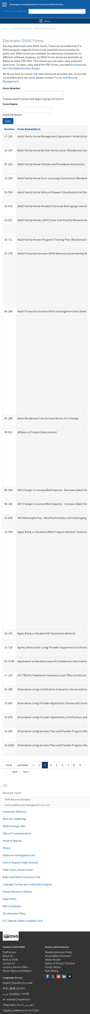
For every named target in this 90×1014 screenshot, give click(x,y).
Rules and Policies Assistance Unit (21, 877)
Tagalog (7, 1010)
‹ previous (22, 765)
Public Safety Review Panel (18, 870)
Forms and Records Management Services (27, 805)
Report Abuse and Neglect (17, 970)
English (7, 983)
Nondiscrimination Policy (58, 952)
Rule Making (51, 970)
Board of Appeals (12, 840)
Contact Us (9, 963)
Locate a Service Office (15, 967)
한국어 (21, 988)
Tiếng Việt (8, 1005)
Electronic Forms (12, 793)
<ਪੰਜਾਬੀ (25, 994)
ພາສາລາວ (18, 1010)
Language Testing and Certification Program (27, 884)
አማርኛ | (19, 1005)
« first (8, 765)
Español (16, 983)
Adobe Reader (53, 959)
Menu (45, 21)
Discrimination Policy (14, 913)
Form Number (11, 88)
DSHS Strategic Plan (14, 826)
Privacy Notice (53, 967)
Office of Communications (17, 833)
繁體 (13, 988)
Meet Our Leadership (14, 819)
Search (83, 11)
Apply (8, 121)
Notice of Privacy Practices (60, 963)
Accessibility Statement (58, 956)
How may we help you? (15, 11)
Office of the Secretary (21, 28)
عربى (6, 994)
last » (26, 771)
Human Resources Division (17, 891)
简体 (5, 988)
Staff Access (9, 952)
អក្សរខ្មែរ (14, 994)
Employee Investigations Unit (19, 855)
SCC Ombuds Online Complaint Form (23, 920)
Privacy (7, 848)
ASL (37, 1010)
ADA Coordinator (12, 906)
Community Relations (14, 811)
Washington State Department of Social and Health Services (36, 4)
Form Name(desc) (28, 129)
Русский (27, 983)
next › (15, 771)
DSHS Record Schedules (18, 799)
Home (5, 28)
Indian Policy (10, 899)
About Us (8, 956)
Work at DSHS (10, 959)
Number (9, 129)
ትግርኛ (29, 1010)
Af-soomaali (9, 999)
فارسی (28, 1005)
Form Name (10, 104)
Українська (23, 999)
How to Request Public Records (20, 862)
